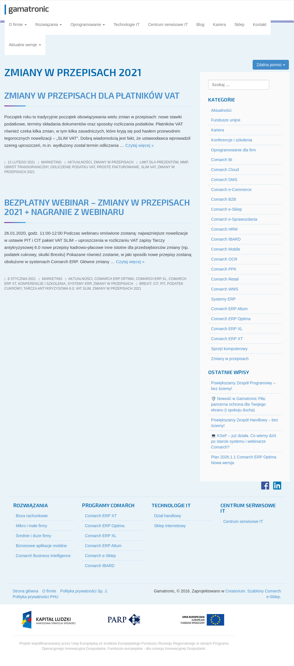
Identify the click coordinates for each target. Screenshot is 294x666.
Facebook (265, 486)
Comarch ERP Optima (114, 279)
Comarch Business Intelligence (43, 555)
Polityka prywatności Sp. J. (84, 591)
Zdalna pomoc (270, 64)
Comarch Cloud (225, 169)
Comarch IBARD (225, 239)
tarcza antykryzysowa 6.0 (49, 289)
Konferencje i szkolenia (42, 284)
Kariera (219, 24)
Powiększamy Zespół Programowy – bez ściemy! (243, 386)
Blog (200, 24)
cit (155, 284)
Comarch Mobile (225, 249)
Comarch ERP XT (227, 338)
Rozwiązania (48, 24)
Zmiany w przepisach (113, 162)
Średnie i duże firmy (33, 535)
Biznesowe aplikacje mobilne (41, 545)
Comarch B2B (223, 199)
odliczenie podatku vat (72, 167)
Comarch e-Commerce (231, 189)
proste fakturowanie (118, 167)
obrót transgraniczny (26, 167)
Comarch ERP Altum (229, 308)
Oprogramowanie (87, 24)
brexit (145, 284)
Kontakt (259, 24)
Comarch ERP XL (151, 279)
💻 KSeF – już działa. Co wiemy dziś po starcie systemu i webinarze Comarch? (243, 441)
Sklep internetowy (170, 525)
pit (162, 284)
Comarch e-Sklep (226, 209)
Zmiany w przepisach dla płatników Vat (92, 95)
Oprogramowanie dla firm (233, 150)
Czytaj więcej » (139, 145)
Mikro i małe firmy (31, 525)
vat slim (83, 289)
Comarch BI (221, 159)
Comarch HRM (224, 229)
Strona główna (25, 591)
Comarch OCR (224, 259)
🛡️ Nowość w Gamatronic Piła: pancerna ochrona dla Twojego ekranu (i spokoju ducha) (238, 404)
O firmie (18, 24)
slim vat (148, 167)
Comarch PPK (223, 269)
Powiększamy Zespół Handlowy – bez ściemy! (244, 423)
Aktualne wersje (25, 44)
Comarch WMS (224, 289)
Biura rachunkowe (32, 515)
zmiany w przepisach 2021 (117, 289)
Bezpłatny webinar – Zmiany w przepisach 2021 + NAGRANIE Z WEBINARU (97, 207)
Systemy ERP (80, 284)
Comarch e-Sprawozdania (234, 219)
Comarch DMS (224, 179)
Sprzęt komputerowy (229, 348)
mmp (184, 162)
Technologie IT (126, 24)
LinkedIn (277, 486)
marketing (51, 162)
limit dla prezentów (159, 162)
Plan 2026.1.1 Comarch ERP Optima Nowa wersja (243, 460)
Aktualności (80, 162)
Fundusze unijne (225, 120)
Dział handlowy (167, 515)
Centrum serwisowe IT (168, 24)
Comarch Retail (224, 279)
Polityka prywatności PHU (35, 596)
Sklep (239, 24)
